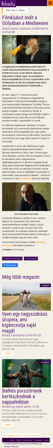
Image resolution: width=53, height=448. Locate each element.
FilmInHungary (27, 440)
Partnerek (11, 436)
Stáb (4, 436)
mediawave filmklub (12, 258)
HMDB (19, 440)
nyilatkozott (26, 178)
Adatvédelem (35, 436)
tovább (7, 353)
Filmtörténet (38, 440)
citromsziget (30, 258)
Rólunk (19, 436)
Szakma (46, 440)
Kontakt (26, 436)
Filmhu (12, 440)
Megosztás (10, 265)
